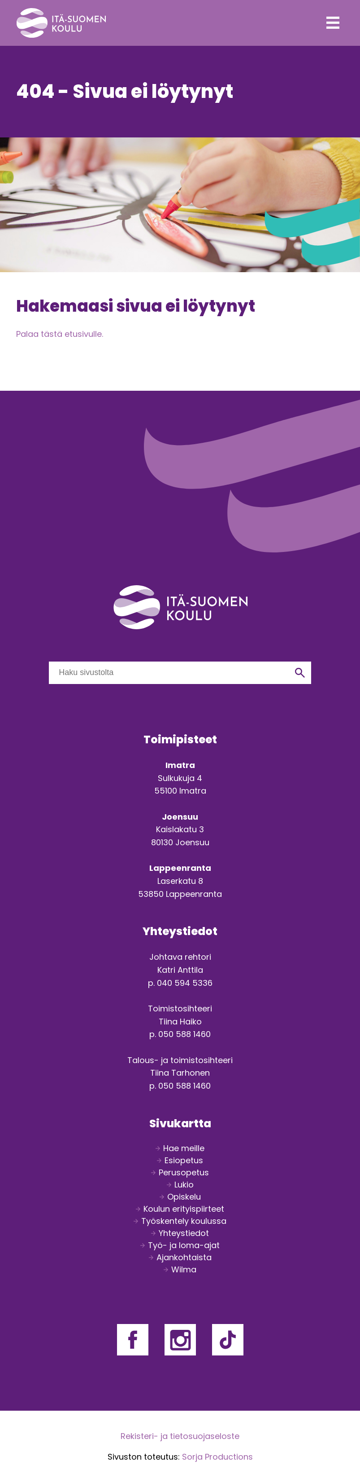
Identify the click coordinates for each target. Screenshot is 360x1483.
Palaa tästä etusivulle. (59, 334)
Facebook (132, 1339)
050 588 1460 (184, 1034)
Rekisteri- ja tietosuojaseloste (180, 1436)
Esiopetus (184, 1160)
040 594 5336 (185, 983)
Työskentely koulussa (183, 1221)
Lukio (184, 1184)
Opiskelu (184, 1196)
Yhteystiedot (184, 1233)
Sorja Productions (217, 1456)
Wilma (183, 1269)
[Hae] (300, 673)
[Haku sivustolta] (169, 673)
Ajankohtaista (184, 1257)
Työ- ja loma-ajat (184, 1245)
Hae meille (183, 1148)
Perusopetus (184, 1172)
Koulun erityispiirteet (183, 1208)
